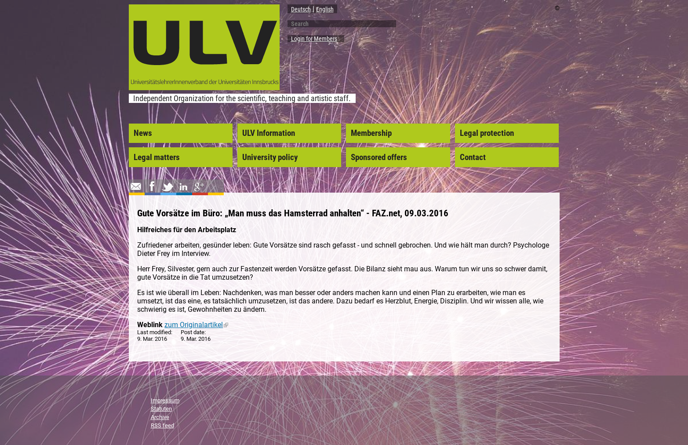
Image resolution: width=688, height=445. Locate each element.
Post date (192, 332)
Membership (371, 133)
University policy (270, 157)
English (325, 9)
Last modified (154, 332)
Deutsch (301, 9)
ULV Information (268, 133)
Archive (160, 417)
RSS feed (162, 425)
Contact (473, 157)
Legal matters (157, 157)
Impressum (165, 400)
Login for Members (314, 38)
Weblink (150, 325)
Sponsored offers (379, 157)
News (143, 133)
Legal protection (487, 133)
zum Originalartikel (196, 325)
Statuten (161, 408)
